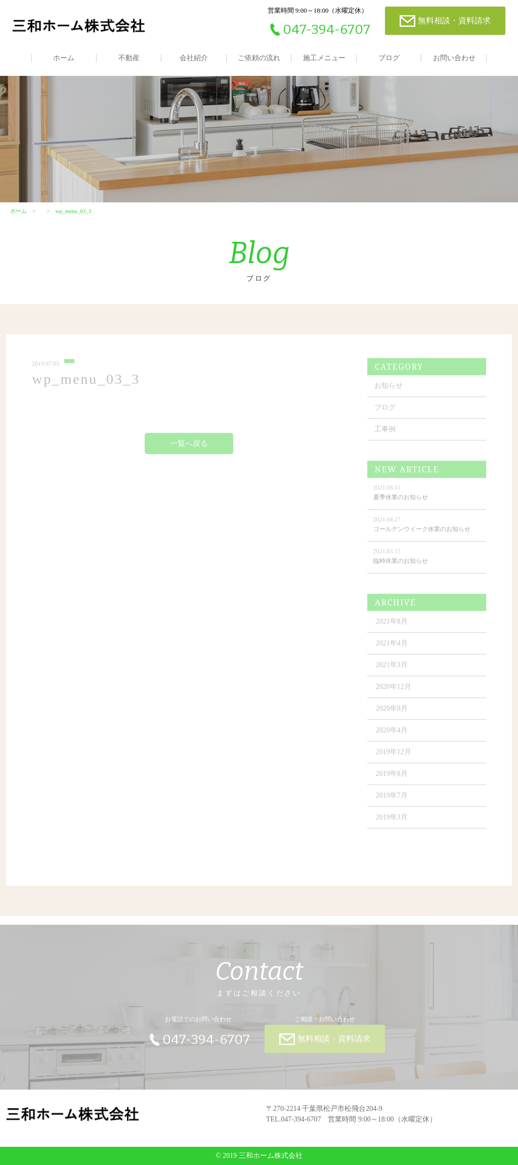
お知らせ (388, 389)
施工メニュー (324, 58)
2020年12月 (393, 690)
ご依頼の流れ (259, 58)
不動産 (129, 58)
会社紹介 (194, 58)
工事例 (385, 433)
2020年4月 (392, 734)
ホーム (63, 58)
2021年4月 (392, 647)
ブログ (389, 58)
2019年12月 (393, 755)
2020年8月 (392, 712)
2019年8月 (392, 777)
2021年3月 (392, 668)
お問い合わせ (454, 58)
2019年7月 (392, 799)
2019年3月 (392, 821)
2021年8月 (392, 625)
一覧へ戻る (189, 447)
